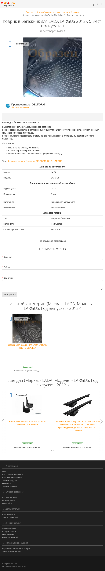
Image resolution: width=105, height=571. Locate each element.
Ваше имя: (8, 257)
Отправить (10, 294)
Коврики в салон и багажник (21, 161)
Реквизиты (6, 483)
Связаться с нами (9, 497)
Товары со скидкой (10, 517)
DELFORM (41, 161)
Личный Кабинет (9, 528)
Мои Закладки (8, 534)
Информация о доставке (12, 474)
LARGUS (58, 161)
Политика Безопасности (12, 477)
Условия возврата (9, 486)
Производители (8, 514)
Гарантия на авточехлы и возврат (16, 548)
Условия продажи (9, 480)
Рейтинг (7, 267)
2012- (49, 161)
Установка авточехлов (11, 551)
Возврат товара (8, 500)
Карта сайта (7, 503)
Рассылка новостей (10, 537)
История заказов (9, 531)
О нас (4, 471)
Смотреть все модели (20, 107)
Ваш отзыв (8, 278)
